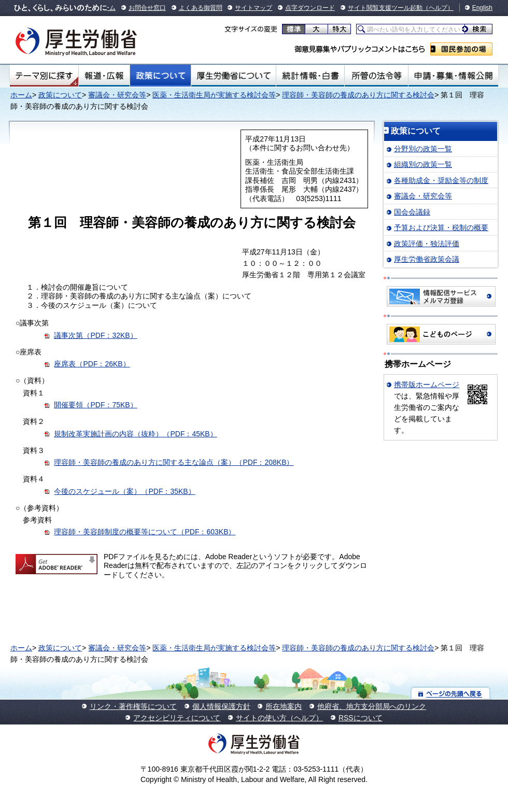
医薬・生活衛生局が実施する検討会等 (214, 95)
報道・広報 (104, 76)
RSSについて (360, 718)
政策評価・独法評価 (426, 243)
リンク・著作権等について (133, 706)
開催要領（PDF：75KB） (95, 405)
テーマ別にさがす (44, 75)
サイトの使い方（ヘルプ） (279, 718)
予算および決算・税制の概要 (441, 227)
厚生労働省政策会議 (426, 259)
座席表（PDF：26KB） (92, 364)
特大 (339, 29)
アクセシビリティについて (176, 718)
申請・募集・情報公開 (453, 76)
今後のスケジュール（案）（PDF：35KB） (124, 491)
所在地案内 (283, 706)
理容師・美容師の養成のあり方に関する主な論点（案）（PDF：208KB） (173, 462)
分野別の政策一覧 (423, 149)
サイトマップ (253, 7)
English (482, 7)
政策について (160, 76)
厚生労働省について (233, 76)
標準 (294, 29)
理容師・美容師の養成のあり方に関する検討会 (358, 95)
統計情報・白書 (310, 76)
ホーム (21, 95)
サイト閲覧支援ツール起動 (385, 7)
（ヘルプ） (438, 7)
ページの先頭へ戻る (450, 693)
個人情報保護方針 (221, 706)
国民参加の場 (461, 48)
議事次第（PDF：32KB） (95, 335)
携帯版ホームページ (426, 384)
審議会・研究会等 (117, 95)
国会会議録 (412, 212)
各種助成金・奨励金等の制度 (441, 180)
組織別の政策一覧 (423, 164)
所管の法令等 (376, 76)
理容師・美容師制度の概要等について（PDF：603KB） (144, 532)
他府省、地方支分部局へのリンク (371, 706)
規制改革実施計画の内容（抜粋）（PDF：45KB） (135, 434)
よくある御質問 (200, 7)
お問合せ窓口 (147, 7)
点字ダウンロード (310, 7)
